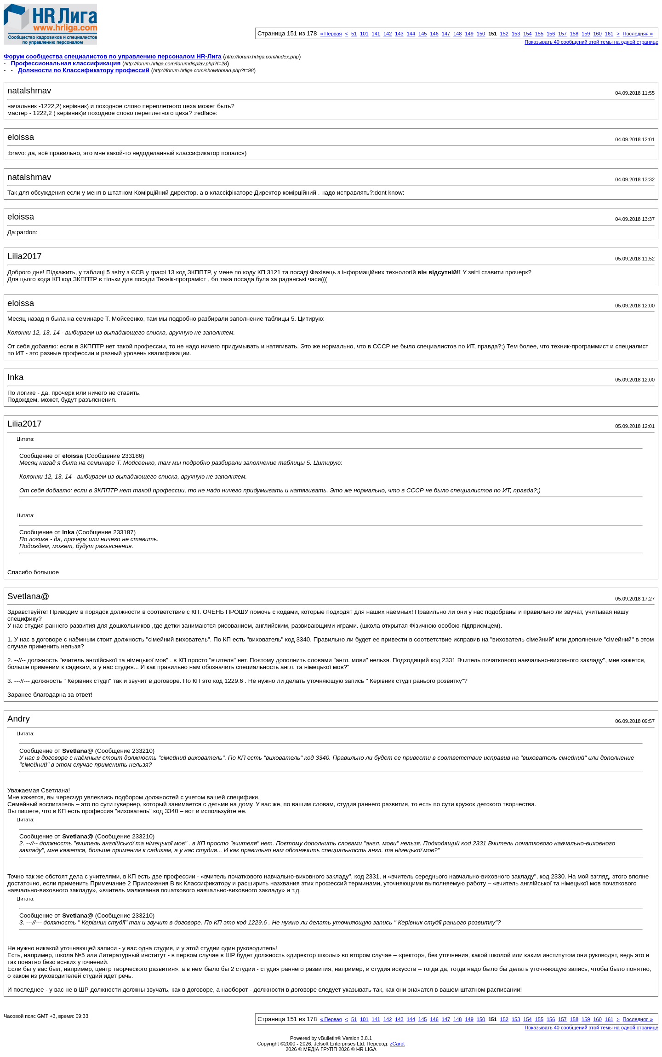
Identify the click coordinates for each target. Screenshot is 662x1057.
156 (551, 33)
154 (527, 33)
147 (446, 33)
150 (481, 33)
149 (469, 33)
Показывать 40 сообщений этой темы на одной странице (591, 42)
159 (586, 33)
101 (364, 33)
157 (562, 33)
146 (434, 33)
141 (376, 33)
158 (574, 33)
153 (516, 33)
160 (597, 33)
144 (411, 33)
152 (504, 33)
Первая (331, 33)
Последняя (638, 33)
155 (539, 33)
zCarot (397, 1043)
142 (387, 33)
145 (422, 33)
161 (609, 33)
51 (354, 33)
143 (399, 33)
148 (457, 33)
